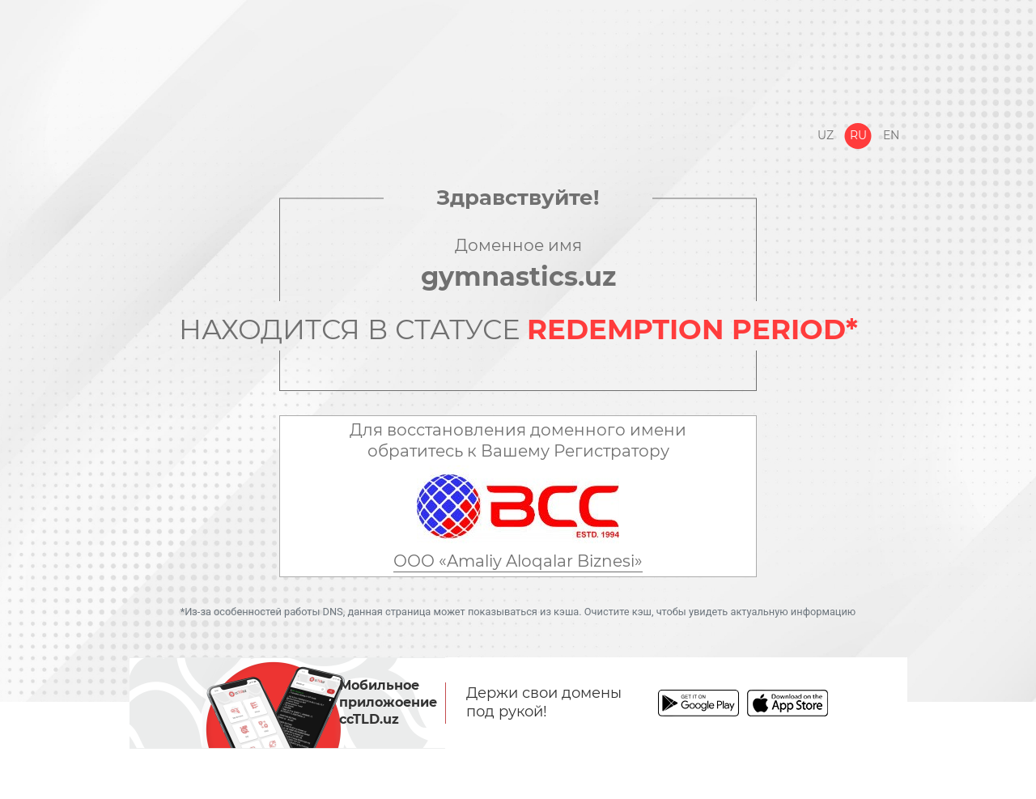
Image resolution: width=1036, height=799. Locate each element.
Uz (825, 135)
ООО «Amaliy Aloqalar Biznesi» (518, 561)
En (891, 135)
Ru (858, 135)
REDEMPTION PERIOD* (692, 329)
